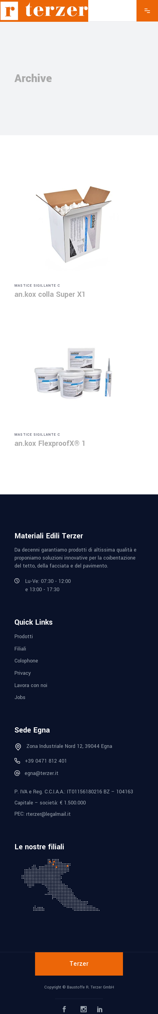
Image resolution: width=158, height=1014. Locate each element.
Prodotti (23, 636)
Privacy (22, 673)
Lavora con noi (30, 685)
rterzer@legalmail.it (48, 814)
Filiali (20, 648)
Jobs (20, 697)
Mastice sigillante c (37, 285)
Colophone (26, 660)
